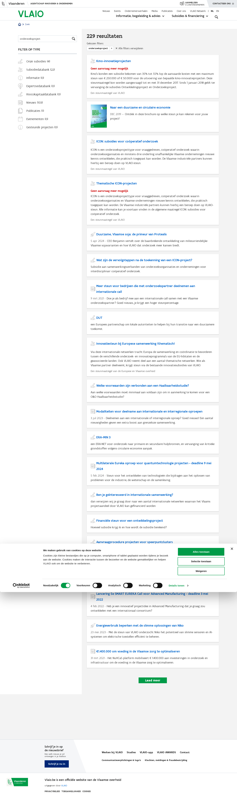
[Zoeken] (47, 38)
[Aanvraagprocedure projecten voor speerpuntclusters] (153, 583)
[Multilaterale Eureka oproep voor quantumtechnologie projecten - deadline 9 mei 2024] (153, 502)
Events (117, 11)
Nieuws (106, 11)
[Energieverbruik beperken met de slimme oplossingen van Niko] (153, 673)
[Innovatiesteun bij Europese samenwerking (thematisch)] (153, 379)
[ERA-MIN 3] (153, 471)
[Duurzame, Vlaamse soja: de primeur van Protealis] (153, 254)
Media (155, 11)
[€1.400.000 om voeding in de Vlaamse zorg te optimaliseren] (153, 700)
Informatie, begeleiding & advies (138, 16)
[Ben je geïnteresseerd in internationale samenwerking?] (153, 532)
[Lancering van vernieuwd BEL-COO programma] (153, 611)
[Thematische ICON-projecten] (153, 214)
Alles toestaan (201, 757)
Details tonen (176, 791)
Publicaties (167, 11)
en (217, 11)
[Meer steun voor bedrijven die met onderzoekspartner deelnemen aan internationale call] (153, 313)
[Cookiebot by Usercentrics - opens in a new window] (21, 791)
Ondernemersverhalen (136, 11)
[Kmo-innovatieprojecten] (153, 81)
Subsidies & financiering (188, 16)
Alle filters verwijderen (130, 49)
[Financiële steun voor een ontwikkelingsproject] (153, 558)
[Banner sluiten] (232, 755)
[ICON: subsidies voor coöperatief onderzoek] (153, 165)
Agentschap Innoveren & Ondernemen (51, 3)
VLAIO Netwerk (198, 11)
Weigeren (201, 777)
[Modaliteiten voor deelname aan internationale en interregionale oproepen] (153, 443)
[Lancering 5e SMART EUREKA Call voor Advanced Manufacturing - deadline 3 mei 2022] (153, 642)
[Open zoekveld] (216, 16)
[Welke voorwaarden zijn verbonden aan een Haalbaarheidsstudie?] (153, 415)
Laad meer (152, 725)
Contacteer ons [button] (222, 2)
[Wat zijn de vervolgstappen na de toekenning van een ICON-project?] (153, 282)
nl (212, 11)
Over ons (181, 11)
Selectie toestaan (201, 767)
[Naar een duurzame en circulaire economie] (153, 125)
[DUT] (153, 343)
